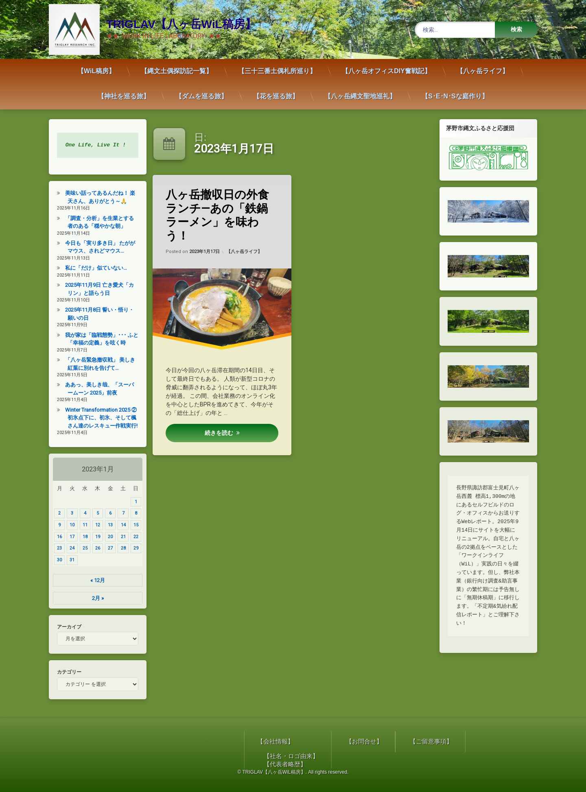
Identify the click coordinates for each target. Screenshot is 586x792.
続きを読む (219, 433)
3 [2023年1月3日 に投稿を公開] (68, 513)
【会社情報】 (502, 741)
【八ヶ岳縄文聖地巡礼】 (360, 91)
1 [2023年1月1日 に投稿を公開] (132, 501)
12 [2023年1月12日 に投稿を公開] (93, 525)
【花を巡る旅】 (276, 91)
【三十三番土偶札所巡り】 (277, 66)
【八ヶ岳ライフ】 (483, 66)
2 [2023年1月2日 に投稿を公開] (56, 513)
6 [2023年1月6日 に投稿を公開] (106, 513)
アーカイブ (65, 627)
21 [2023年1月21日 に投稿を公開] (119, 536)
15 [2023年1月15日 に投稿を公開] (131, 525)
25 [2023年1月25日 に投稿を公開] (81, 548)
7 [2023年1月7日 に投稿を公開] (119, 513)
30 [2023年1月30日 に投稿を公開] (55, 560)
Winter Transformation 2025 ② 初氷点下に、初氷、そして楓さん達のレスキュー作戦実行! (97, 418)
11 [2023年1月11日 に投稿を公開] (81, 525)
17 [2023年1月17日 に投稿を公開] (68, 536)
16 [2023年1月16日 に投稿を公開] (55, 536)
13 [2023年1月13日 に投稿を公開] (106, 525)
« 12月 (94, 580)
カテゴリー (65, 672)
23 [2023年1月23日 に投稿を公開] (55, 548)
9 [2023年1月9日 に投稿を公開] (56, 525)
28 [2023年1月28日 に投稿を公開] (119, 548)
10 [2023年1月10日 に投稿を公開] (68, 525)
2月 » (94, 598)
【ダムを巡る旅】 (201, 91)
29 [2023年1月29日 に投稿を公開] (131, 548)
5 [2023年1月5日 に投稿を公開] (93, 513)
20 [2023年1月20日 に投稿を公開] (106, 536)
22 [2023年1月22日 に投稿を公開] (131, 536)
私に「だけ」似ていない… (92, 268)
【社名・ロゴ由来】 (518, 756)
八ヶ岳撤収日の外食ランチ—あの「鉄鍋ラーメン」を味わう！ (218, 214)
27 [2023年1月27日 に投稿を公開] (106, 548)
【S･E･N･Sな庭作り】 (455, 91)
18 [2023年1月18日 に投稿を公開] (81, 536)
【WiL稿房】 (96, 66)
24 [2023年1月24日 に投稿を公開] (68, 548)
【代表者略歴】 (512, 764)
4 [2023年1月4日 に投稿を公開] (81, 513)
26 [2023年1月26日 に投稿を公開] (93, 548)
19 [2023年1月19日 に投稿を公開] (93, 536)
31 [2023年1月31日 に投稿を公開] (68, 560)
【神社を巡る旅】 (124, 91)
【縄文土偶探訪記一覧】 (176, 66)
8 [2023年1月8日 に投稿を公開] (132, 513)
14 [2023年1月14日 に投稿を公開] (119, 525)
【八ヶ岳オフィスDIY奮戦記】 (386, 66)
